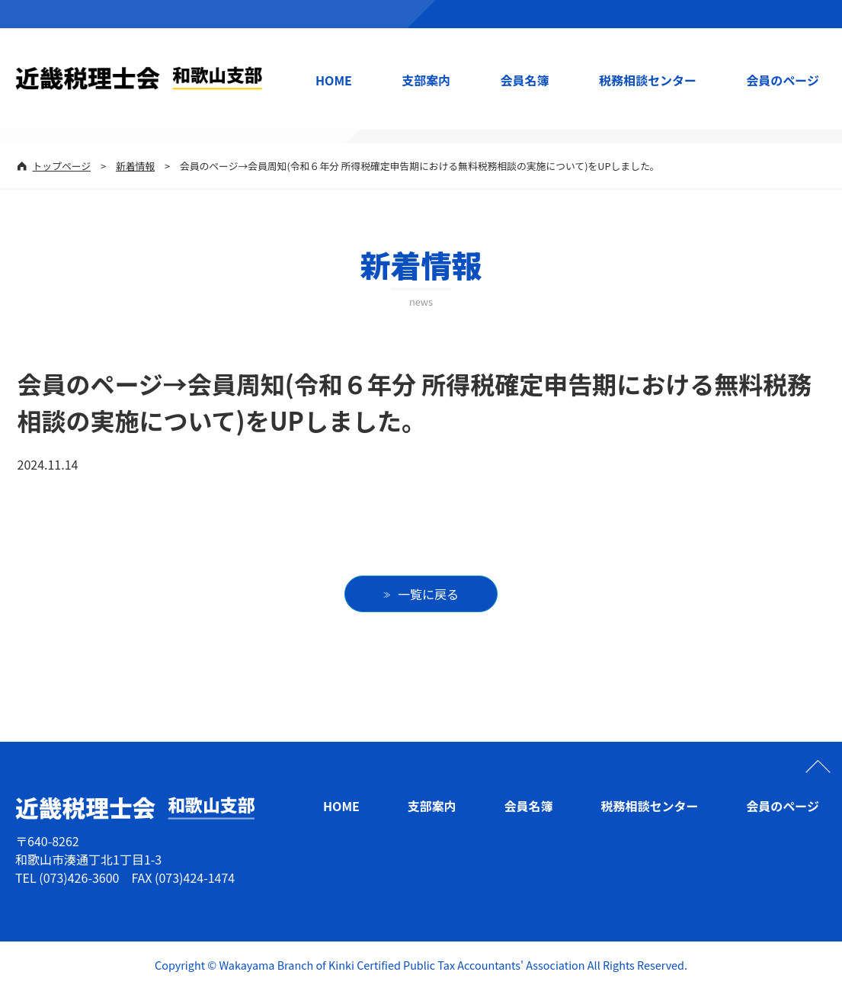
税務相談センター (647, 80)
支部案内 (426, 80)
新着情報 (135, 166)
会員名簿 (525, 80)
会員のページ (782, 80)
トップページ (62, 166)
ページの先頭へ (817, 766)
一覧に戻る (428, 594)
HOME (333, 80)
